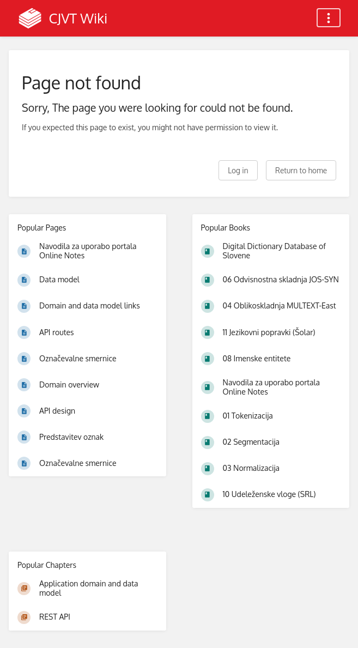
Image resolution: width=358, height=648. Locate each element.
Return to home (301, 170)
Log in (238, 170)
